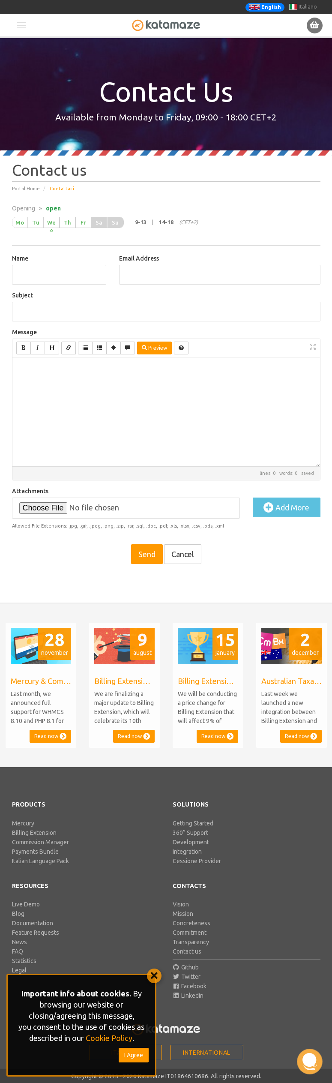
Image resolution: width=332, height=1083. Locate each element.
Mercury (23, 823)
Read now (50, 736)
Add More (286, 507)
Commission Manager (40, 842)
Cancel (182, 554)
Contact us (187, 951)
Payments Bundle (35, 851)
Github (186, 967)
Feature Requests (35, 932)
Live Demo (26, 904)
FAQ (17, 951)
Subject (22, 295)
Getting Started (193, 823)
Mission (183, 913)
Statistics (24, 960)
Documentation (32, 923)
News (19, 942)
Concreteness (191, 923)
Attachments (30, 491)
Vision (181, 904)
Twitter (187, 976)
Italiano (303, 7)
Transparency (191, 942)
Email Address (139, 258)
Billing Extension (34, 832)
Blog (18, 913)
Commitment (189, 932)
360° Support (190, 832)
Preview (154, 348)
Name (20, 258)
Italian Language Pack (40, 861)
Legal (19, 970)
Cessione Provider (197, 861)
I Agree (133, 1055)
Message (24, 332)
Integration (187, 851)
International (206, 1052)
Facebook (190, 986)
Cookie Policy (109, 1038)
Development (191, 842)
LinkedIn (188, 995)
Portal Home (26, 188)
